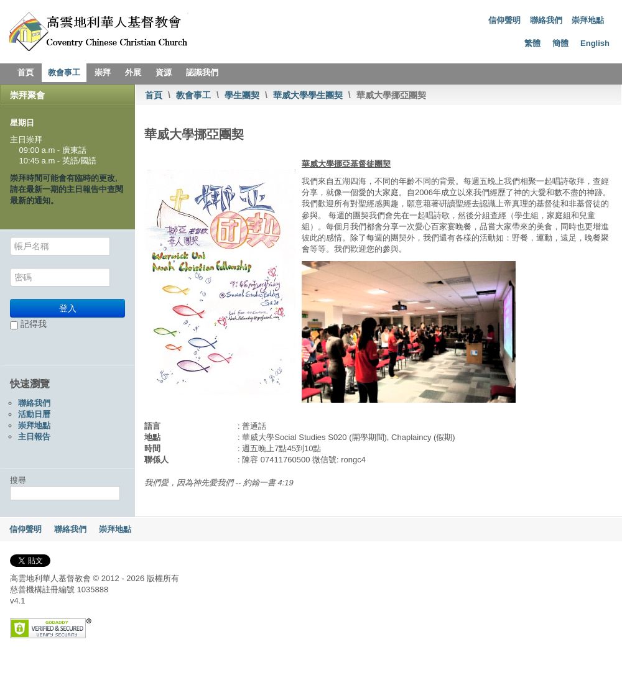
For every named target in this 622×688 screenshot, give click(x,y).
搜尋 (18, 480)
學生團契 (242, 95)
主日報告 (34, 436)
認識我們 (202, 72)
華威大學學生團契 (308, 95)
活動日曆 (34, 414)
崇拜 (103, 72)
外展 (133, 72)
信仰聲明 (504, 20)
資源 (164, 72)
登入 (68, 308)
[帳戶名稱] (60, 246)
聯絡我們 (546, 20)
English (595, 43)
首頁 (25, 72)
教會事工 (64, 72)
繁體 (532, 43)
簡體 (560, 43)
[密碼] (60, 277)
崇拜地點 (588, 20)
